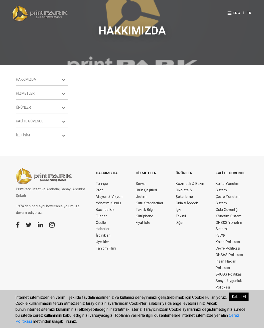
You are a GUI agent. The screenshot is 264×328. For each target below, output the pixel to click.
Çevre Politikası (228, 248)
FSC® (220, 235)
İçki (178, 210)
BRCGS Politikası (229, 274)
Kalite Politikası (228, 242)
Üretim (141, 197)
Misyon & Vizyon (109, 197)
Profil (100, 190)
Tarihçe (102, 184)
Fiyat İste (143, 223)
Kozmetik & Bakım (190, 184)
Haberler (103, 229)
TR (249, 13)
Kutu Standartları (149, 203)
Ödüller (101, 223)
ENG (236, 13)
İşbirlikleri (103, 235)
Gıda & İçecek (187, 203)
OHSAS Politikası (229, 255)
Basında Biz (105, 210)
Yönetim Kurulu (108, 203)
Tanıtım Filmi (106, 248)
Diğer (180, 223)
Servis (140, 184)
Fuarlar (101, 216)
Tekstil (181, 216)
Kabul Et (239, 296)
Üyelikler (102, 242)
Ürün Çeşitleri (146, 190)
